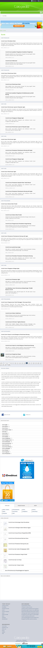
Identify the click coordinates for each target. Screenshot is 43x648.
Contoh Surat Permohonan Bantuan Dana (18, 538)
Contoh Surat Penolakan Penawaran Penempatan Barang (19, 256)
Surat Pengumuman (5, 200)
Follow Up (34, 1)
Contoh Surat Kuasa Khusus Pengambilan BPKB (19, 533)
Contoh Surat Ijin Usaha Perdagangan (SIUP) (18, 549)
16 (29, 363)
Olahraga (4, 617)
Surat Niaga (5, 436)
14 (24, 363)
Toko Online (4, 626)
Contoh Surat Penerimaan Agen (8, 171)
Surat (5, 30)
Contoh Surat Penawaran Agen (12, 279)
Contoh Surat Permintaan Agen (8, 139)
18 (33, 363)
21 (40, 363)
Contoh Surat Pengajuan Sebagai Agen (14, 118)
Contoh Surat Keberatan (11, 60)
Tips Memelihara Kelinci (26, 605)
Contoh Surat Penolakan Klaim (8, 41)
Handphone (25, 511)
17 (31, 363)
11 (17, 363)
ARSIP (35, 505)
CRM (3, 633)
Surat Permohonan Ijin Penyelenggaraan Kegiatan (17, 570)
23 (3, 364)
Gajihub (3, 632)
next (9, 364)
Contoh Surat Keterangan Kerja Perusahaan (18, 522)
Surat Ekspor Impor (5, 331)
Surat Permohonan (6, 443)
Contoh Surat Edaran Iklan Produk (9, 203)
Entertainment (4, 619)
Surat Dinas (5, 428)
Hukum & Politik (5, 614)
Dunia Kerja (34, 511)
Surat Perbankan (6, 441)
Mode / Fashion (6, 509)
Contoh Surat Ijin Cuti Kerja (14, 559)
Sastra (3, 613)
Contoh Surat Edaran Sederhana (13, 313)
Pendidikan (4, 607)
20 (38, 363)
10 (15, 363)
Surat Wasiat (5, 450)
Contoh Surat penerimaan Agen (12, 247)
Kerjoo (3, 630)
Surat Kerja (5, 433)
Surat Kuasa (5, 435)
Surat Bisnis (5, 426)
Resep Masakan (16, 509)
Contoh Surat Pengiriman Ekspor (13, 354)
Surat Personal (5, 445)
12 (19, 363)
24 (5, 364)
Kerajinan (5, 513)
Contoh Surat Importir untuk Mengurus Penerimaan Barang (15, 334)
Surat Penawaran (6, 453)
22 (0, 364)
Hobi (14, 513)
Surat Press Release (6, 446)
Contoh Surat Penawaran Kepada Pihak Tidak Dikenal (18, 182)
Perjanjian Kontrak (5, 608)
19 (35, 363)
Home (1, 30)
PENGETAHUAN (21, 505)
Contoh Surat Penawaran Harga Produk (17, 554)
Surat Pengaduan (5, 38)
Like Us (40, 1)
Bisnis (24, 509)
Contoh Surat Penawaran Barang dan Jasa (18, 543)
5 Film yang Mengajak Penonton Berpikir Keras (30, 617)
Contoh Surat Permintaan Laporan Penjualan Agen (13, 107)
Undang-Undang (5, 605)
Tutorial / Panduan (5, 611)
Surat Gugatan (5, 451)
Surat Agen (3, 104)
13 (22, 363)
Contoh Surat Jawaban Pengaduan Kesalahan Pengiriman (19, 52)
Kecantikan (15, 511)
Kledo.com (4, 629)
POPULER (7, 505)
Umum (3, 610)
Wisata (33, 509)
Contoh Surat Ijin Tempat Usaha (16, 565)
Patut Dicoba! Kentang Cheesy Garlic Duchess (30, 611)
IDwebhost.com (5, 627)
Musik (4, 511)
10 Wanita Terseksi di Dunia (27, 607)
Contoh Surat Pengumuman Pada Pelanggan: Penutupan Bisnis (16, 302)
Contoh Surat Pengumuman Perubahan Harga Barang (18, 223)
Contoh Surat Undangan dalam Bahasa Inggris (19, 527)
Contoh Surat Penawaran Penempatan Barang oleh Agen (18, 150)
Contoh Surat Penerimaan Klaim (8, 73)
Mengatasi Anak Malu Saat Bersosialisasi (29, 619)
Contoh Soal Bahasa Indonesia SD (28, 616)
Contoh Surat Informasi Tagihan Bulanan (15, 322)
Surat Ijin (4, 431)
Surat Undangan (6, 448)
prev (1, 363)
